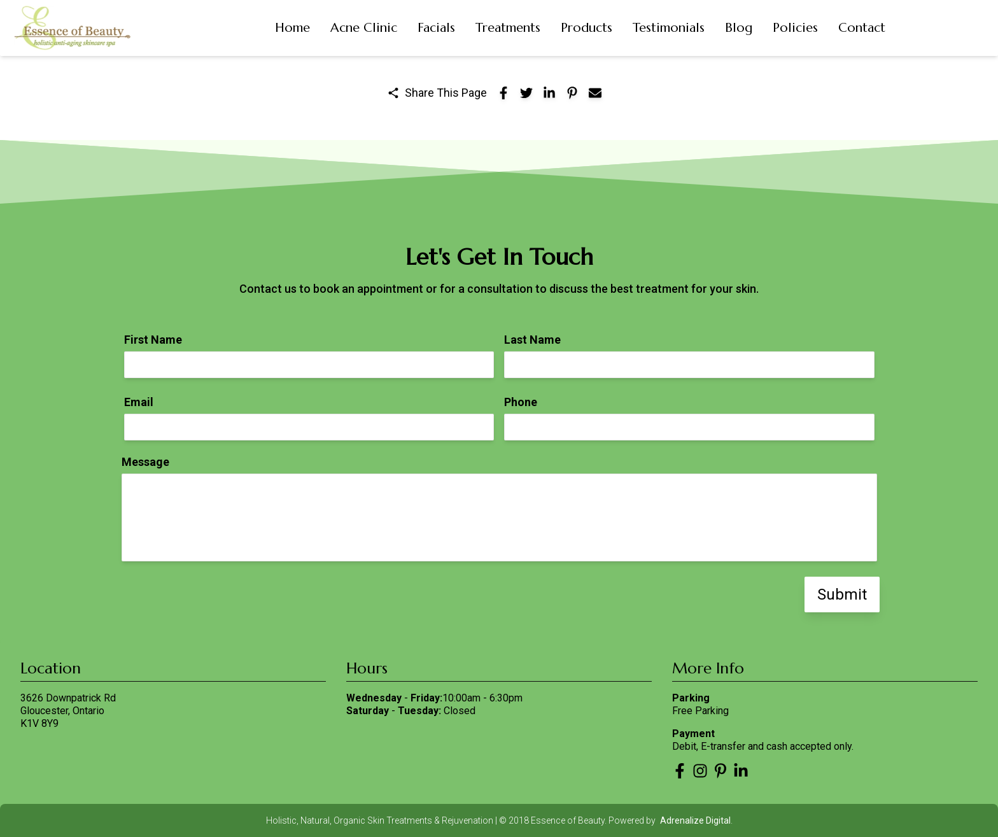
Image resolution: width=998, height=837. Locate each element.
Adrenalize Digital (695, 820)
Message (145, 461)
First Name (153, 339)
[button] (292, 28)
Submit (842, 594)
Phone (520, 402)
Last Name (532, 339)
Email (138, 402)
